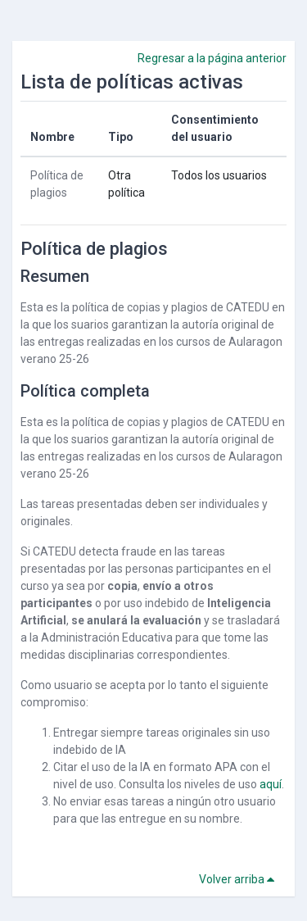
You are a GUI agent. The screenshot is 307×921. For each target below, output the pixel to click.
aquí (271, 784)
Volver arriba (239, 879)
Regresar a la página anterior (212, 58)
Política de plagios (94, 248)
